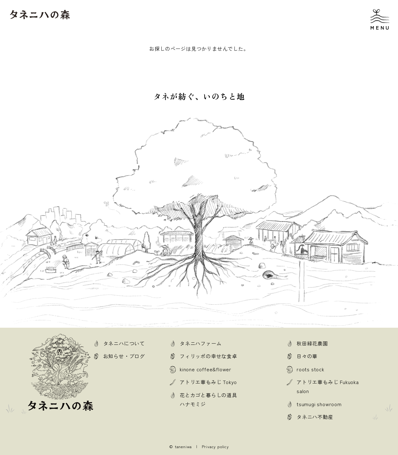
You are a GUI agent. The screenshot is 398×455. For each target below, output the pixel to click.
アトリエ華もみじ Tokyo (208, 382)
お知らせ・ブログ (124, 356)
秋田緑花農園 (312, 343)
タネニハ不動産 (315, 416)
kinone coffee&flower (205, 369)
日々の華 (307, 356)
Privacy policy (215, 446)
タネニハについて (124, 343)
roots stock (310, 369)
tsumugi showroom (319, 404)
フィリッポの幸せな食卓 (208, 356)
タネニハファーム (200, 343)
